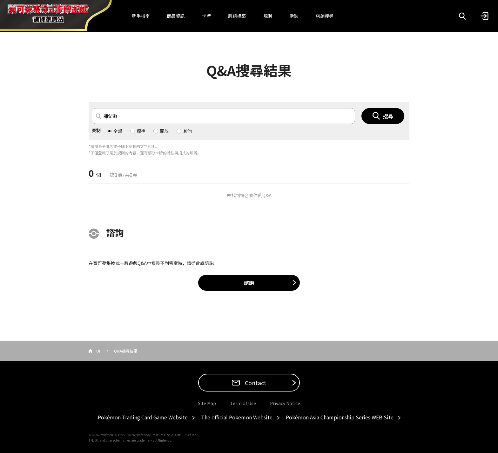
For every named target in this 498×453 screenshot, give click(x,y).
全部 (117, 131)
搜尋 (388, 116)
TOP (98, 350)
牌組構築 (237, 16)
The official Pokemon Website (237, 417)
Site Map (207, 403)
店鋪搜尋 (324, 16)
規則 (267, 16)
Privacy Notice (285, 403)
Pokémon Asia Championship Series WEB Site (340, 417)
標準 (141, 131)
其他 (187, 131)
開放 (164, 131)
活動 (293, 16)
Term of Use (243, 403)
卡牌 (206, 16)
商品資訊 (176, 16)
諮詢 (249, 283)
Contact (255, 383)
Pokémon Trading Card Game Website (143, 417)
